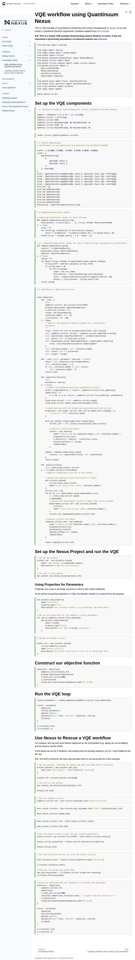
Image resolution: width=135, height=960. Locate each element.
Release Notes (8, 111)
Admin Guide (7, 46)
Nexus (89, 4)
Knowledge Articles (10, 60)
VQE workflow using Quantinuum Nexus (13, 65)
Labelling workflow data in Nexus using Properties (14, 72)
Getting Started (8, 56)
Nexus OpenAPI (8, 88)
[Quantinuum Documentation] (11, 3)
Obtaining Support (9, 98)
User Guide (6, 41)
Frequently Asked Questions (13, 102)
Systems (76, 4)
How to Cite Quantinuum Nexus (15, 106)
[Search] (16, 30)
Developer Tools (106, 4)
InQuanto (102, 39)
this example (103, 31)
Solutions (125, 4)
